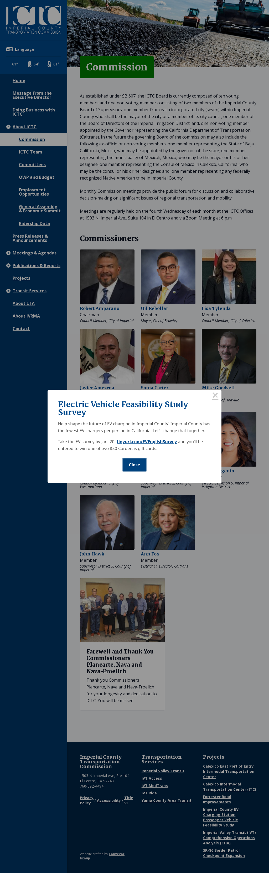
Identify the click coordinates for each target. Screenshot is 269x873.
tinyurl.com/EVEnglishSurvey (147, 442)
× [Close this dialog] (215, 396)
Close (134, 465)
